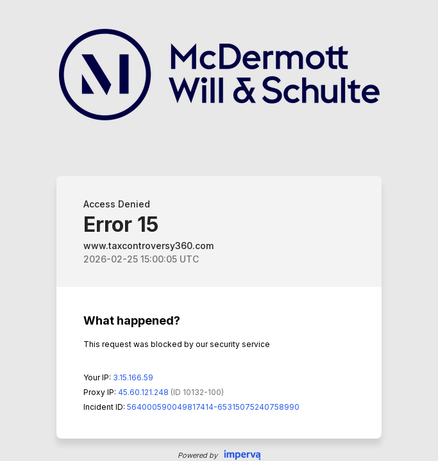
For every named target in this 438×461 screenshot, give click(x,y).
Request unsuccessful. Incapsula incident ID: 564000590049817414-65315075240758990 (219, 230)
